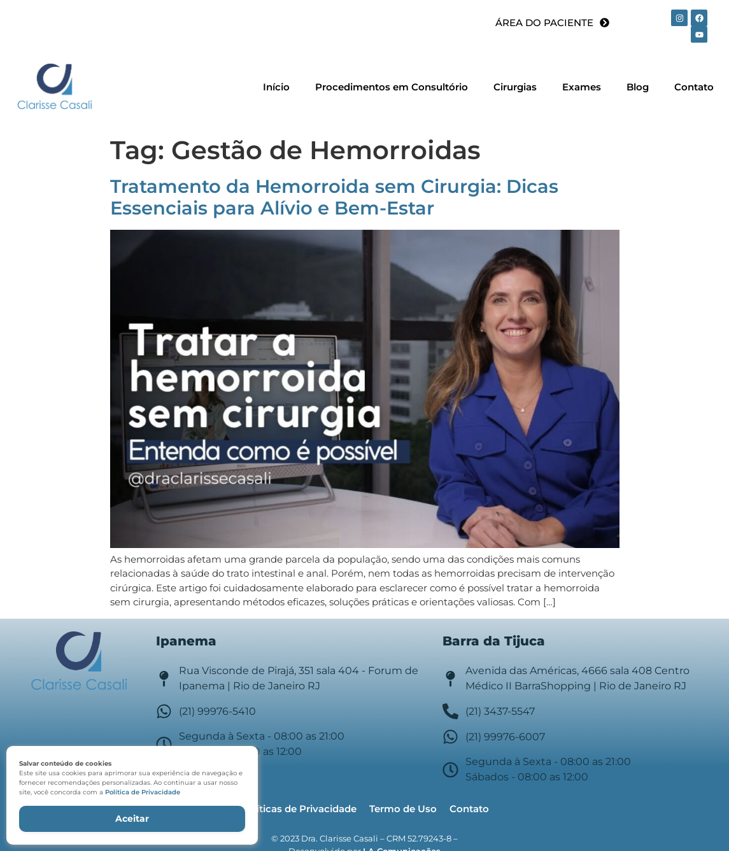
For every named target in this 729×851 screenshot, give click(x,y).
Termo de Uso (403, 809)
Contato (694, 87)
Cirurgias (515, 87)
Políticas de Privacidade (299, 809)
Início (276, 87)
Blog (637, 87)
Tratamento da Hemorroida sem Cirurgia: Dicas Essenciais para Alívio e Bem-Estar (334, 197)
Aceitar (132, 818)
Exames (581, 87)
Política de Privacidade (142, 792)
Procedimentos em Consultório (391, 87)
